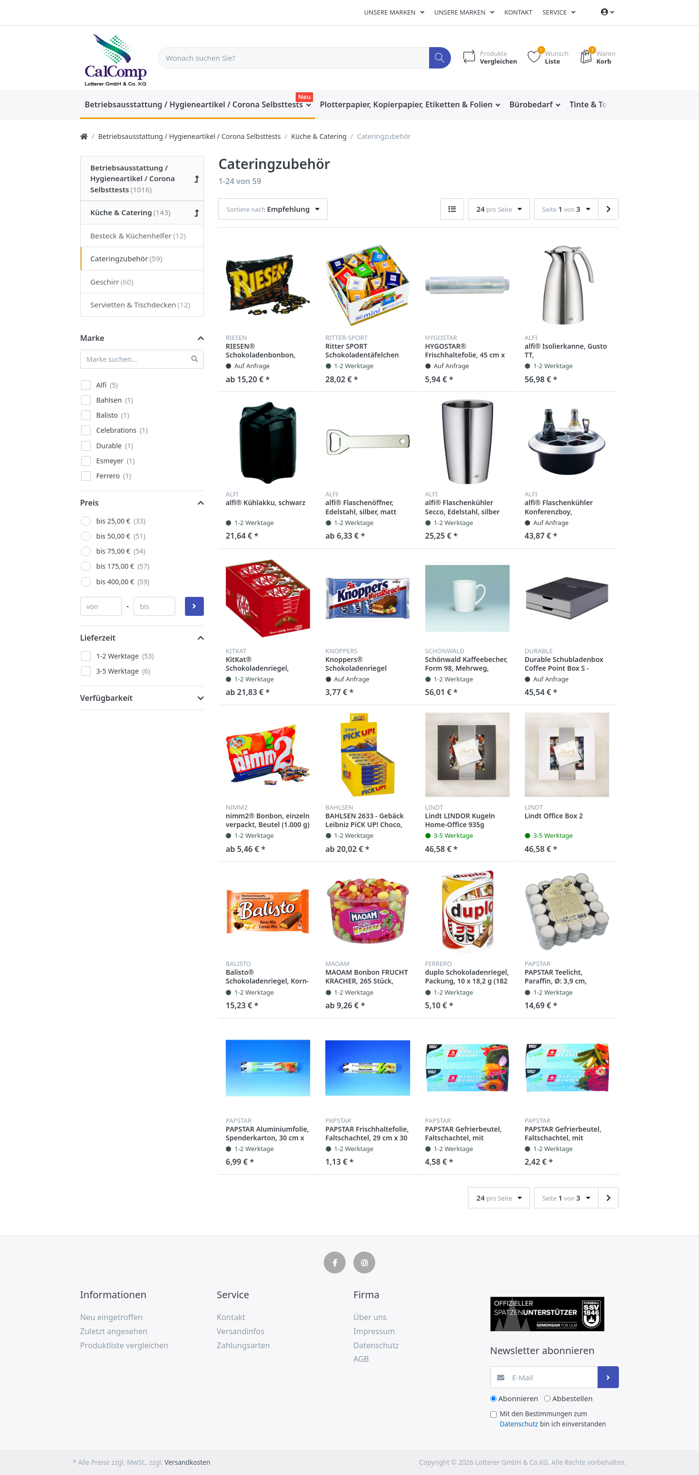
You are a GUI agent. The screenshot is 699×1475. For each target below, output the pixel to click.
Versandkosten (187, 1462)
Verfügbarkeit (106, 698)
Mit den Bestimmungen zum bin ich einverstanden (553, 1418)
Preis (89, 502)
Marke (92, 338)
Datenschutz (519, 1424)
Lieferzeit (98, 637)
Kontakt (518, 12)
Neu (304, 96)
